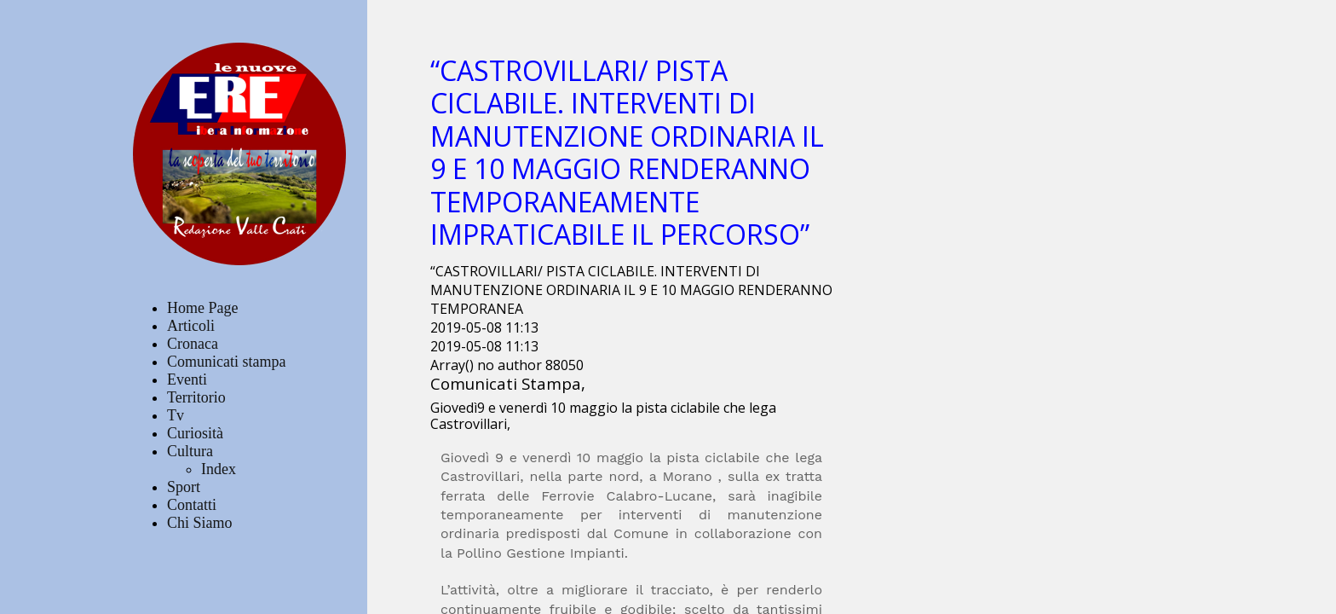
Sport (183, 486)
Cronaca (192, 343)
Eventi (187, 379)
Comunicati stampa (226, 361)
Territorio (196, 397)
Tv (175, 415)
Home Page (202, 307)
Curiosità (195, 433)
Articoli (191, 325)
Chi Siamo (200, 522)
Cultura (190, 451)
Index (218, 469)
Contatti (191, 504)
